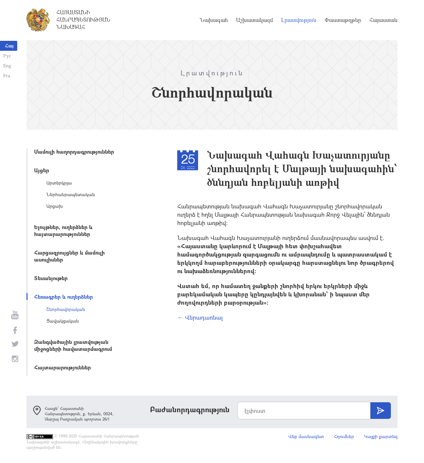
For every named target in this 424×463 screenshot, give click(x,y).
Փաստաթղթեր (343, 20)
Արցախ (54, 206)
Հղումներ (344, 436)
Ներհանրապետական (70, 194)
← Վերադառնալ (200, 317)
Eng (7, 65)
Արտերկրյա (59, 183)
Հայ (9, 45)
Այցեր (41, 170)
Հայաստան (383, 20)
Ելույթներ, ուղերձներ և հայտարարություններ (63, 230)
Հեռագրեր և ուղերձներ (63, 296)
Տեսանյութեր (51, 277)
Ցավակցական (62, 321)
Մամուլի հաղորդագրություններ (74, 151)
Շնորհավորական (65, 309)
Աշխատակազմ (254, 20)
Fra (6, 75)
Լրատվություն (298, 20)
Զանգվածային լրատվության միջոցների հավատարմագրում (73, 345)
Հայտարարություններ (62, 367)
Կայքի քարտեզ (381, 436)
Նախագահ (214, 20)
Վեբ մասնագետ (306, 436)
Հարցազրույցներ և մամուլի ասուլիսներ (69, 256)
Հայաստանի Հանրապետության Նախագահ (83, 20)
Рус (7, 55)
